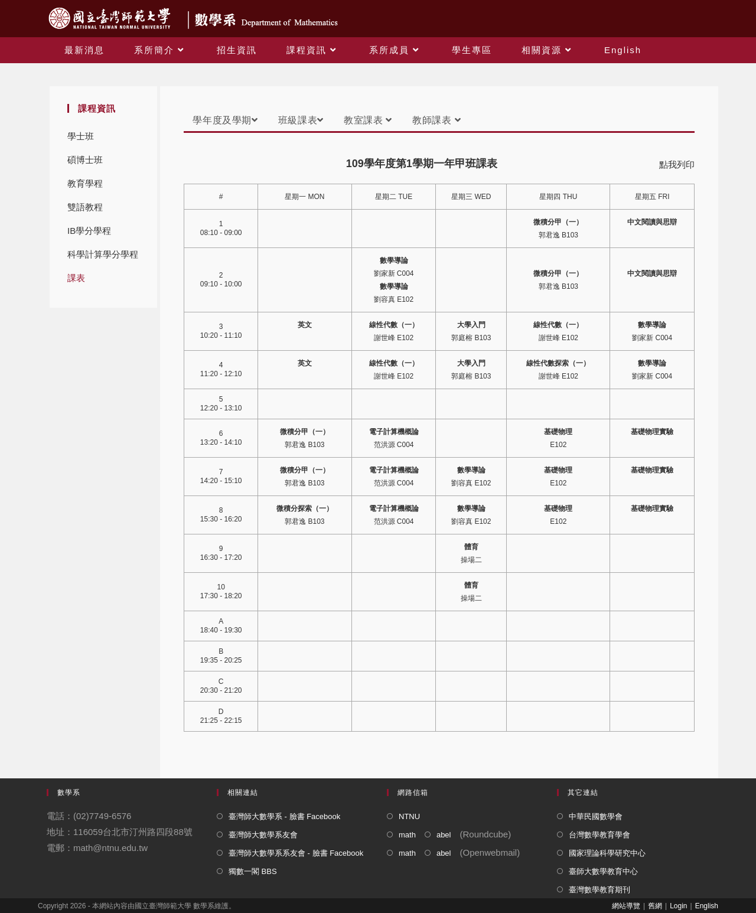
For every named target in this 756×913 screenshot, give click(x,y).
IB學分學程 (89, 231)
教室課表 (368, 120)
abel (443, 834)
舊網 (655, 906)
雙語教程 (85, 207)
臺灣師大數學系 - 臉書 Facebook (284, 816)
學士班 (80, 136)
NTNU (409, 816)
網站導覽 (626, 906)
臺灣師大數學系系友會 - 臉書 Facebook (296, 853)
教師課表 (436, 120)
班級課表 (301, 120)
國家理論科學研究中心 (607, 853)
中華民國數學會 (596, 816)
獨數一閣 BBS (253, 871)
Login (678, 906)
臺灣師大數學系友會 (263, 834)
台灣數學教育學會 (599, 834)
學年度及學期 (225, 120)
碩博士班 (85, 160)
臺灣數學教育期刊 (599, 889)
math (407, 834)
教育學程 (85, 183)
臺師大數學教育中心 (603, 871)
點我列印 (677, 164)
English (706, 906)
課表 (76, 278)
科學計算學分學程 (102, 254)
